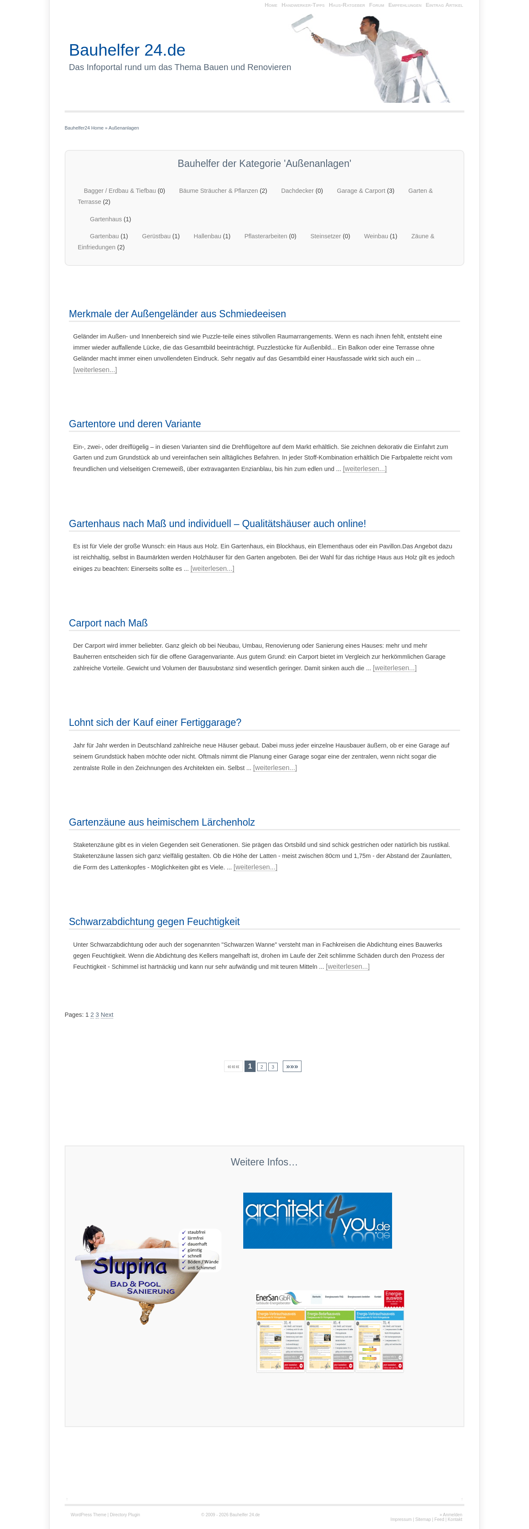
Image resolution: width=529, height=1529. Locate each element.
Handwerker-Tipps (303, 5)
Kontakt (455, 1519)
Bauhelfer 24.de (127, 50)
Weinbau (376, 236)
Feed (439, 1519)
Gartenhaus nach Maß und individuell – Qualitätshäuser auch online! (217, 523)
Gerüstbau (156, 236)
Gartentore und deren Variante (135, 423)
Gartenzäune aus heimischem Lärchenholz (162, 822)
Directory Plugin (125, 1514)
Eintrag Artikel (444, 5)
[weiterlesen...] (95, 369)
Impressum (401, 1519)
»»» (292, 1066)
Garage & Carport (361, 190)
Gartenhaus (106, 219)
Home (270, 5)
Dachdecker (297, 190)
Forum (376, 5)
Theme (99, 1514)
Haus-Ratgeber (347, 5)
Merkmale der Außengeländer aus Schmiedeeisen (177, 313)
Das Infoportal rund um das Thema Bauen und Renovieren (180, 67)
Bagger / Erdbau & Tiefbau (120, 190)
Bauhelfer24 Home (84, 127)
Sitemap (423, 1519)
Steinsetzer (325, 236)
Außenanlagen (123, 127)
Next (107, 1014)
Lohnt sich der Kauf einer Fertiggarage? (155, 722)
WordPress (81, 1514)
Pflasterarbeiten (266, 236)
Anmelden (452, 1514)
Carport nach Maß (108, 623)
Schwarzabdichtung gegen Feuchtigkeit (154, 921)
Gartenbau (104, 236)
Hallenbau (208, 236)
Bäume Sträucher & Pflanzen (218, 190)
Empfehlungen (404, 5)
